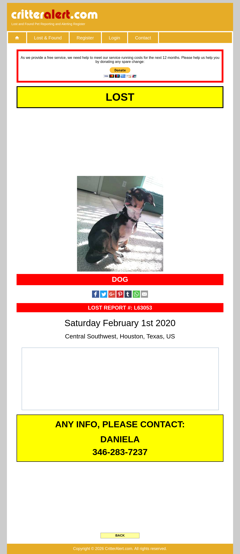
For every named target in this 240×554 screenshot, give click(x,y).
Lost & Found (48, 37)
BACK (120, 535)
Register (85, 37)
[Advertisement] (177, 14)
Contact (143, 37)
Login (114, 37)
